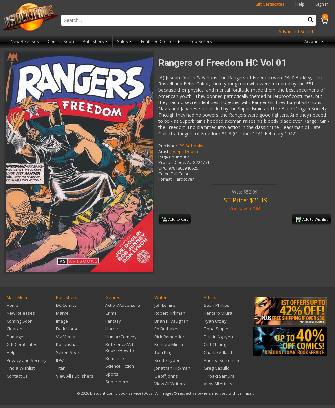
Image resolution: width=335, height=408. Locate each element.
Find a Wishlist (21, 368)
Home (12, 305)
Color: (164, 173)
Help (300, 4)
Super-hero (116, 382)
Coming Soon (61, 41)
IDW (60, 360)
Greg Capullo (217, 368)
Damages (16, 337)
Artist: (163, 151)
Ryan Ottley (215, 321)
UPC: (163, 168)
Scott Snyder (167, 360)
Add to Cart (175, 220)
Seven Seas (68, 352)
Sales (124, 41)
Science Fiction (119, 366)
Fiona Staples (217, 329)
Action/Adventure (122, 305)
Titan (61, 368)
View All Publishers (74, 376)
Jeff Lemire (164, 305)
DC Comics (66, 305)
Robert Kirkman (169, 313)
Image (62, 321)
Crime (111, 313)
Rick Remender (169, 337)
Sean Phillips (216, 305)
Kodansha (66, 344)
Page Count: (170, 157)
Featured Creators (161, 41)
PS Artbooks (191, 146)
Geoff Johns (166, 376)
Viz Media (65, 337)
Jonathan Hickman (172, 368)
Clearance (17, 329)
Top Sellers (201, 41)
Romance (114, 358)
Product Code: (172, 162)
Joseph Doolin (184, 151)
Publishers (95, 41)
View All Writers (169, 384)
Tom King (163, 352)
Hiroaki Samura (219, 376)
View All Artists (218, 384)
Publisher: (168, 146)
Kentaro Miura (168, 344)
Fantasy (113, 321)
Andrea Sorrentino (222, 360)
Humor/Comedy (121, 337)
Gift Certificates (270, 4)
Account (314, 41)
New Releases (25, 41)
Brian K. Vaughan (171, 321)
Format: (165, 179)
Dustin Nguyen (218, 337)
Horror (111, 329)
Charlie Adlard (218, 352)
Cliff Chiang (215, 344)
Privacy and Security (27, 360)
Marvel (63, 313)
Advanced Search (296, 31)
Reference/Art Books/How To (119, 347)
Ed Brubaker (166, 329)
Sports (111, 374)
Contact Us (17, 376)
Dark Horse (67, 329)
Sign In (321, 4)
